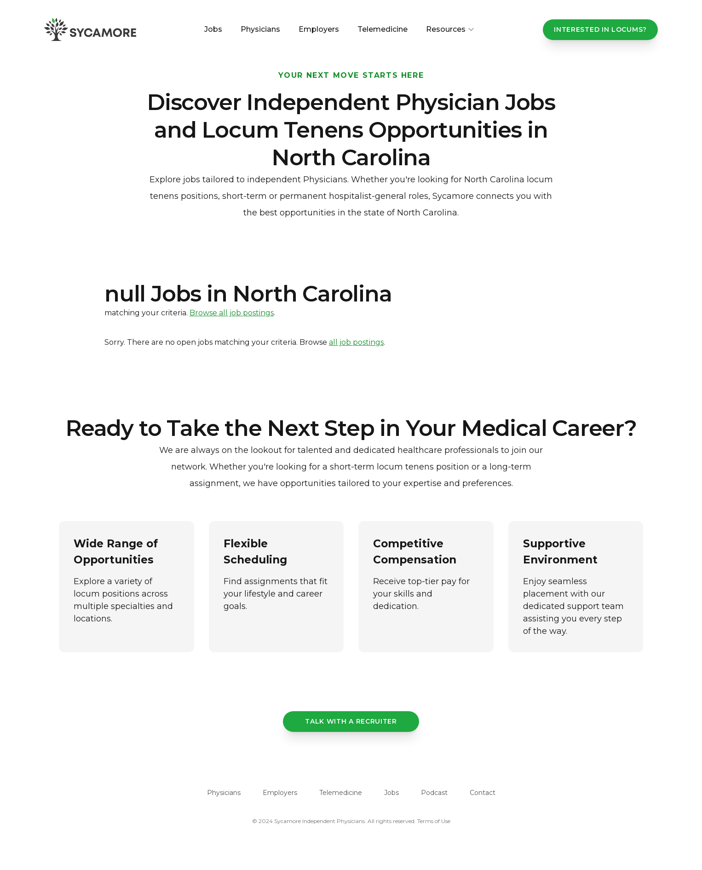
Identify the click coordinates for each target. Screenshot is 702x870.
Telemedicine (382, 29)
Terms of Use (433, 821)
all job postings (356, 342)
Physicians (260, 29)
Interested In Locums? (600, 29)
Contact (482, 793)
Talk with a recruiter (351, 721)
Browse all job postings (232, 312)
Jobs (213, 29)
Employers (319, 29)
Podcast (434, 793)
